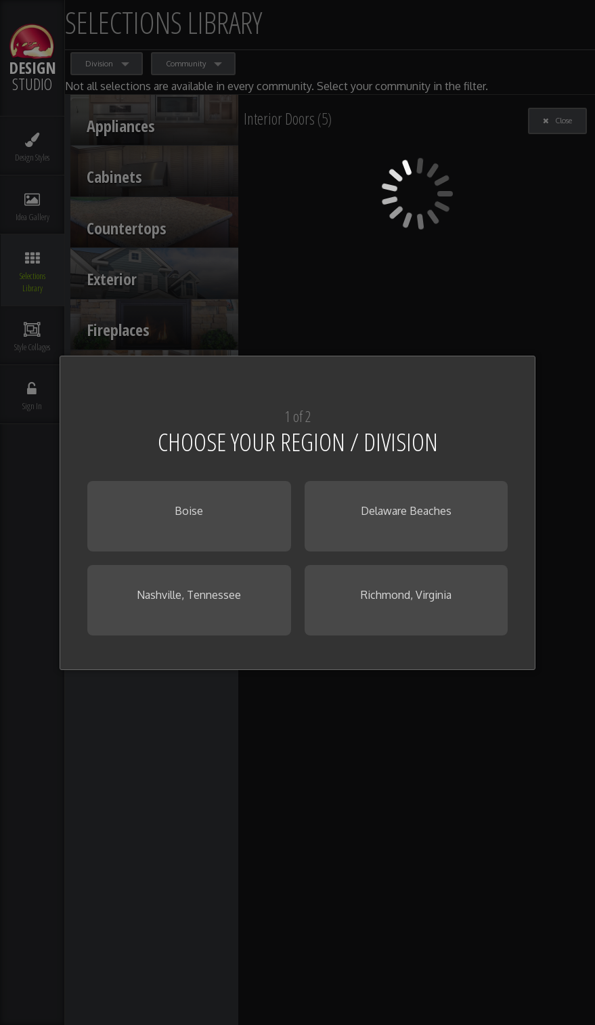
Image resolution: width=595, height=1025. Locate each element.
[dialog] (297, 513)
